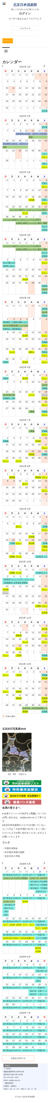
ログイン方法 (28, 813)
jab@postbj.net (27, 817)
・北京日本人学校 (11, 856)
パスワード (25, 28)
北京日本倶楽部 (25, 5)
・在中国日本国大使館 (13, 852)
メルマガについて (24, 829)
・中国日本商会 (10, 848)
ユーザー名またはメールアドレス (25, 18)
